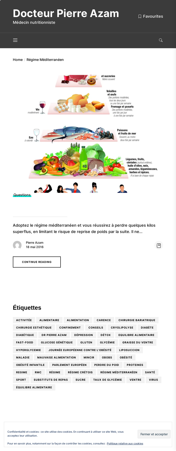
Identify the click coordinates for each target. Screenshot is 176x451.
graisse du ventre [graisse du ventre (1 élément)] (137, 342)
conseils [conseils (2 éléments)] (95, 327)
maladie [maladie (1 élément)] (23, 357)
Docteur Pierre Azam (66, 13)
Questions (22, 196)
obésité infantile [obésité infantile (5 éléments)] (30, 365)
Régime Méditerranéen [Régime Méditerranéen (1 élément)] (118, 372)
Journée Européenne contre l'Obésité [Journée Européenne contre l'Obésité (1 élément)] (80, 350)
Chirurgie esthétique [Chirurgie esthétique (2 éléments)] (34, 327)
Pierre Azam (34, 244)
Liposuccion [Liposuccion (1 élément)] (129, 350)
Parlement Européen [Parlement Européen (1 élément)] (69, 365)
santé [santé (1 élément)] (150, 372)
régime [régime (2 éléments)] (54, 372)
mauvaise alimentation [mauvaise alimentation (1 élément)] (56, 357)
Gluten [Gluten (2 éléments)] (86, 342)
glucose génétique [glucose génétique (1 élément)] (57, 342)
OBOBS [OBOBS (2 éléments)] (107, 357)
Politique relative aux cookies (125, 443)
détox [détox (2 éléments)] (106, 335)
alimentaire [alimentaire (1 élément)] (49, 320)
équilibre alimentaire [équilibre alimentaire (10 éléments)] (34, 387)
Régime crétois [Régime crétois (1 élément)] (80, 372)
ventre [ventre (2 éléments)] (135, 379)
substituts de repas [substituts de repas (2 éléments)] (51, 379)
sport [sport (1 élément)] (21, 379)
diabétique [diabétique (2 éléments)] (25, 335)
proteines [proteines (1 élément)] (135, 365)
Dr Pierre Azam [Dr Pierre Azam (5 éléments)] (54, 335)
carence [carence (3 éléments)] (104, 320)
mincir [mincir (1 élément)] (89, 357)
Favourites (150, 16)
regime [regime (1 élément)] (21, 372)
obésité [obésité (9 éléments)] (126, 357)
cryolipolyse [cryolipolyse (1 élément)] (122, 327)
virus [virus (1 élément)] (153, 379)
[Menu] (15, 40)
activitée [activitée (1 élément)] (24, 320)
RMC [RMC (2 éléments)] (38, 372)
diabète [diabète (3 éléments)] (147, 327)
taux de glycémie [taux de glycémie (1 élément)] (107, 379)
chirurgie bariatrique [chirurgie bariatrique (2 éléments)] (136, 320)
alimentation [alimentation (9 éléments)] (78, 320)
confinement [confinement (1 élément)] (70, 327)
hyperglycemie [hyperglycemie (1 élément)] (28, 350)
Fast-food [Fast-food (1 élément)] (24, 342)
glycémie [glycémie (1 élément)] (107, 342)
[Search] (160, 40)
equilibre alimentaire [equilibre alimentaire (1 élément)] (136, 335)
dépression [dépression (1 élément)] (83, 335)
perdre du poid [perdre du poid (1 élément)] (106, 365)
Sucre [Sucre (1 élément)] (81, 379)
